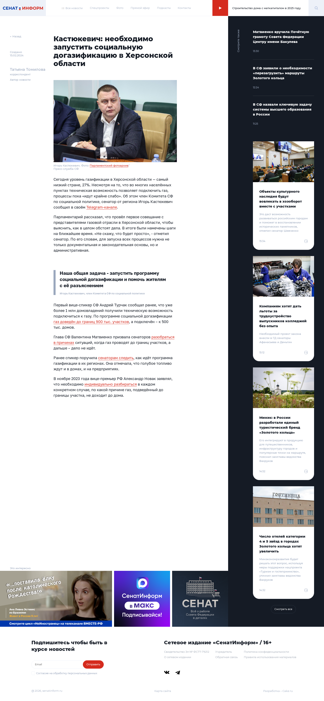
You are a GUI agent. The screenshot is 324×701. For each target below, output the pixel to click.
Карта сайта (162, 691)
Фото (119, 7)
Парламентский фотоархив (109, 165)
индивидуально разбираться (111, 384)
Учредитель (223, 651)
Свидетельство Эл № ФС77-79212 (186, 651)
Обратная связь (226, 657)
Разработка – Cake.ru (278, 691)
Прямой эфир (140, 7)
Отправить (93, 664)
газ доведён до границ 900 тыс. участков (91, 321)
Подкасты (164, 7)
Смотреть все (283, 609)
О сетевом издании (177, 657)
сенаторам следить (115, 357)
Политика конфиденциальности (266, 651)
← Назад (15, 36)
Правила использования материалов (270, 657)
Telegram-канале (101, 207)
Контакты (184, 7)
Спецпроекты (99, 7)
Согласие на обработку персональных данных (66, 673)
